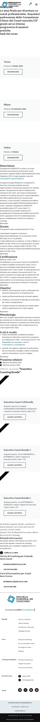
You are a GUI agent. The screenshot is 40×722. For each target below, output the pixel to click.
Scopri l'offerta (14, 417)
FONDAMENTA (5, 179)
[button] (36, 4)
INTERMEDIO (19, 179)
